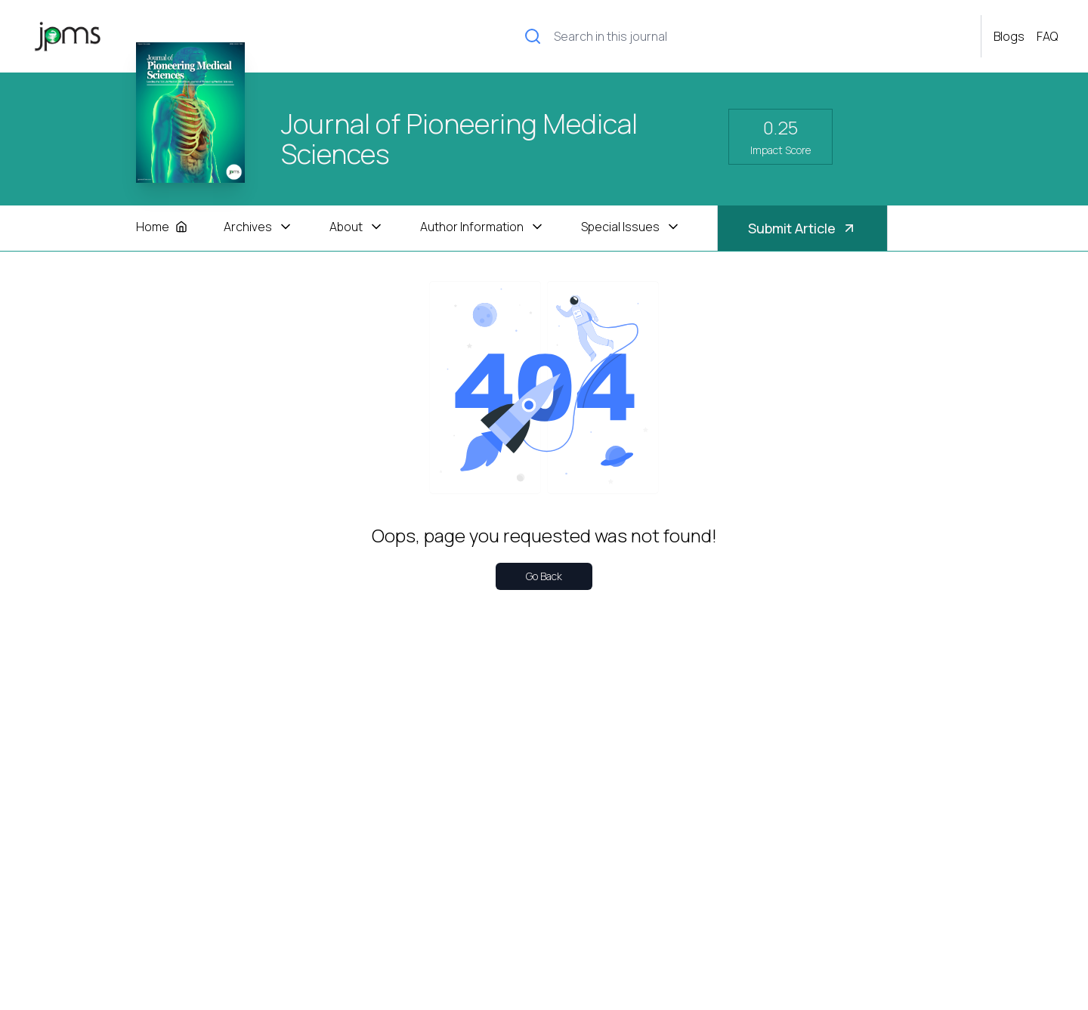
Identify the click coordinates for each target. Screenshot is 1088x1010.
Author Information (482, 227)
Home (161, 227)
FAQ (1047, 36)
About (356, 227)
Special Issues (631, 227)
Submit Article (802, 228)
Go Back (544, 576)
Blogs (1009, 36)
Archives (258, 227)
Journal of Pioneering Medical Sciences (459, 139)
